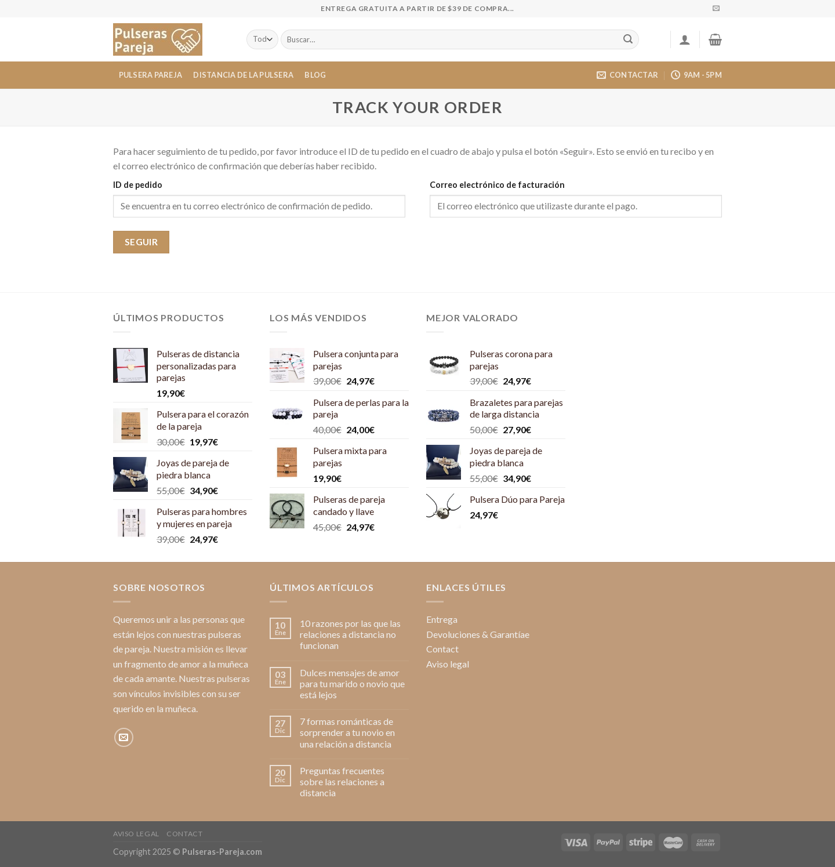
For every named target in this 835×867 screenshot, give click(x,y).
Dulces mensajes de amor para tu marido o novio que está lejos (352, 683)
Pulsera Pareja (151, 74)
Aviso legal (447, 663)
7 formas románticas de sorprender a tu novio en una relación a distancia (347, 732)
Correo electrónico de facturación (497, 185)
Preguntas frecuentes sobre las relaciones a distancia (342, 781)
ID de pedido (137, 185)
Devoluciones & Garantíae (477, 634)
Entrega (442, 619)
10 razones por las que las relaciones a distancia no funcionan (350, 634)
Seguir (141, 242)
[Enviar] (628, 39)
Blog (315, 74)
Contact (442, 648)
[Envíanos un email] (716, 9)
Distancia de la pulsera (243, 74)
